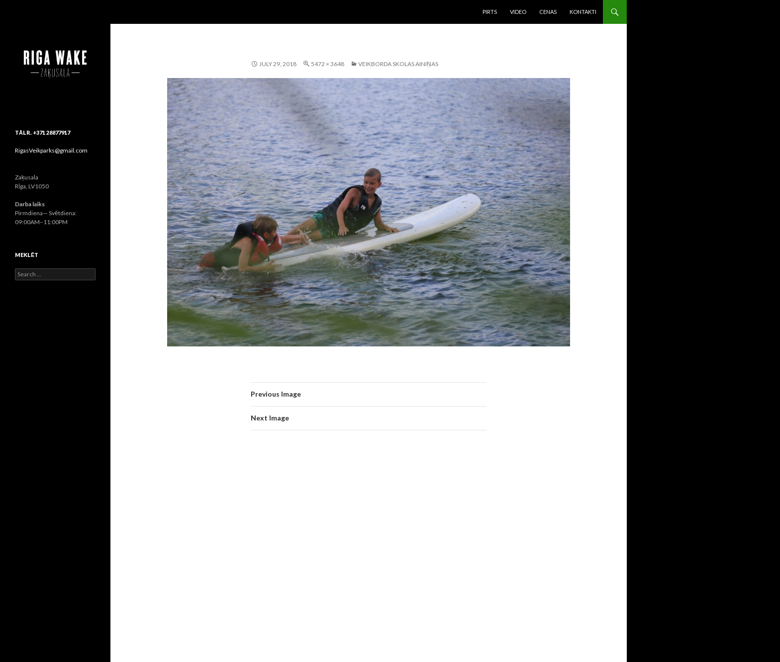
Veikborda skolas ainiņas (398, 64)
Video (518, 11)
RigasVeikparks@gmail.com (51, 150)
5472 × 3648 (327, 64)
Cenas (548, 11)
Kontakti (583, 11)
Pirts (490, 11)
